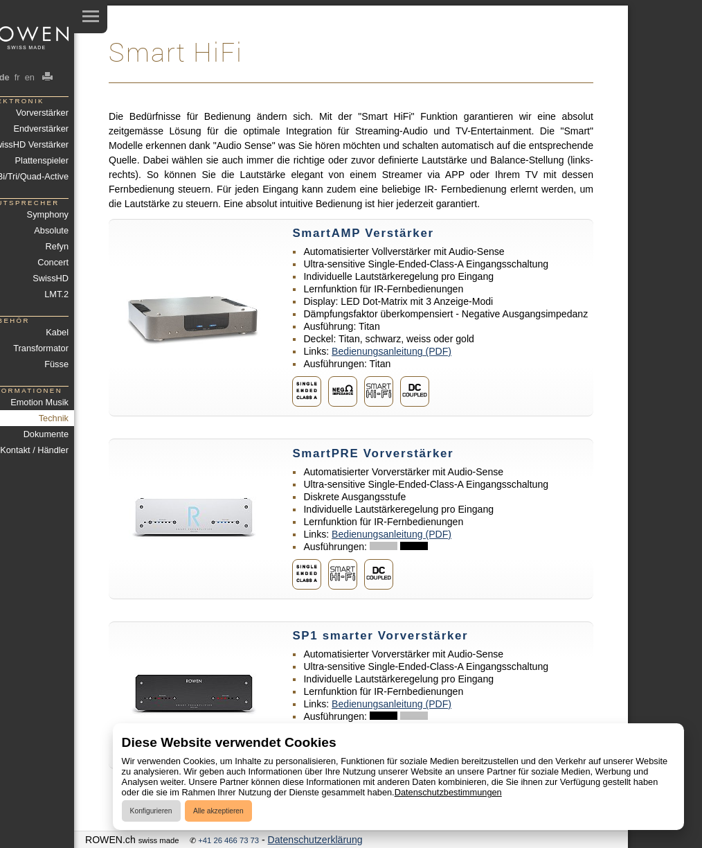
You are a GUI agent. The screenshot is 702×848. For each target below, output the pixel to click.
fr (17, 77)
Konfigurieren (151, 811)
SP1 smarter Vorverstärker (380, 635)
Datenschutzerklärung (315, 839)
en (29, 77)
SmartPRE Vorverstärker (372, 453)
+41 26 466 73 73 (228, 840)
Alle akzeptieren (218, 811)
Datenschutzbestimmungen (448, 792)
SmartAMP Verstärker (362, 233)
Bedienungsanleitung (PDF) (391, 351)
